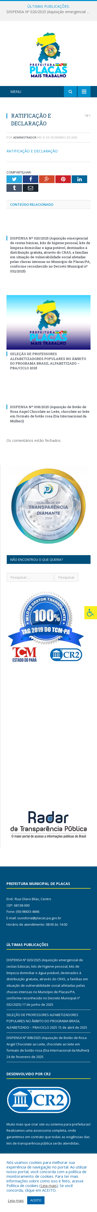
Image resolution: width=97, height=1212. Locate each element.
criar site (38, 1124)
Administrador (24, 137)
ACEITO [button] (35, 1200)
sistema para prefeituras (70, 1124)
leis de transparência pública (29, 1143)
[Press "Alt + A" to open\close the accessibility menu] (90, 612)
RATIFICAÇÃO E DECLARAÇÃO (32, 151)
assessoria (42, 1130)
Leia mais (49, 1185)
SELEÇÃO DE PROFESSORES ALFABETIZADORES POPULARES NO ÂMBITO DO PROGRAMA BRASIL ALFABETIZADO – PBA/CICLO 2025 (48, 360)
